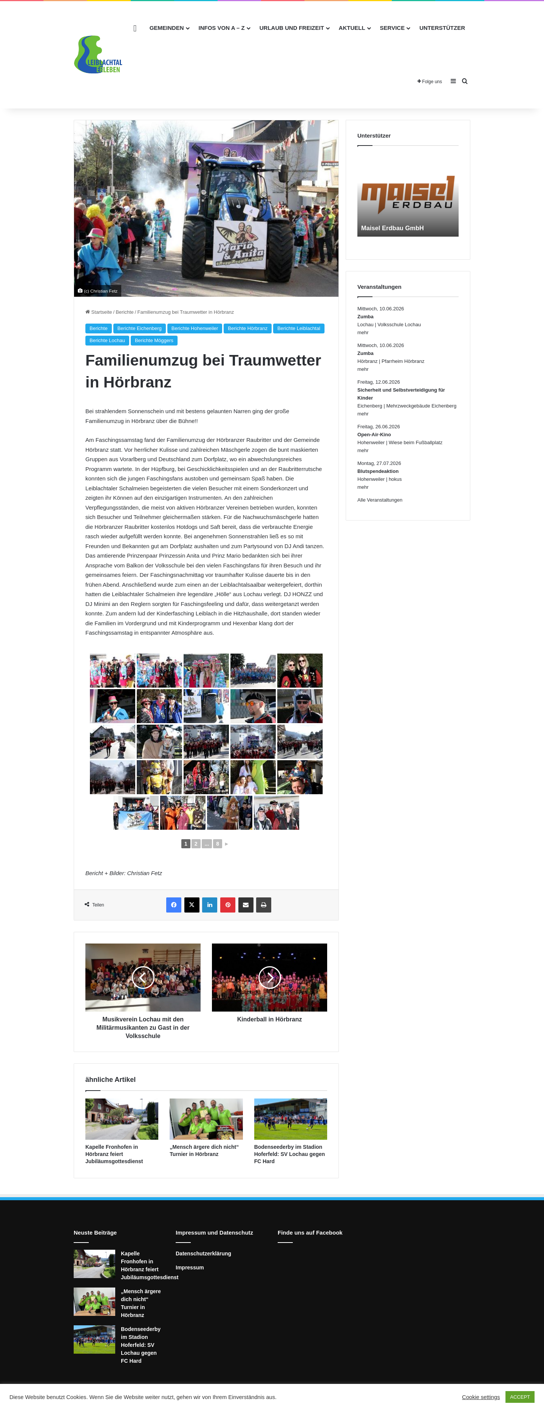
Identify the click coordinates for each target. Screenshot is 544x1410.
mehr (363, 332)
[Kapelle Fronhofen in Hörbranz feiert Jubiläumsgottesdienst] (121, 1119)
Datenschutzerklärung (203, 1253)
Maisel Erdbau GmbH (395, 228)
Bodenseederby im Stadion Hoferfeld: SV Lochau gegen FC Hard (289, 1154)
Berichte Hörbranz (247, 328)
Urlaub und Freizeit (292, 28)
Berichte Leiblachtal (298, 328)
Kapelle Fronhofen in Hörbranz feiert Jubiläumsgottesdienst (114, 1154)
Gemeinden (167, 28)
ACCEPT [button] (520, 1397)
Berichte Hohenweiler (195, 328)
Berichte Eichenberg (139, 328)
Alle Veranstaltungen (379, 500)
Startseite (98, 312)
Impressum (190, 1267)
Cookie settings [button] (481, 1397)
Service (392, 28)
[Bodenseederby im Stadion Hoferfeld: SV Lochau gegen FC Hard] (290, 1119)
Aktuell (352, 28)
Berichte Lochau (107, 340)
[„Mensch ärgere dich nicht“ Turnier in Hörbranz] (206, 1119)
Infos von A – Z (222, 28)
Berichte (125, 312)
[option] (408, 195)
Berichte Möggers (154, 340)
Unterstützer (442, 28)
